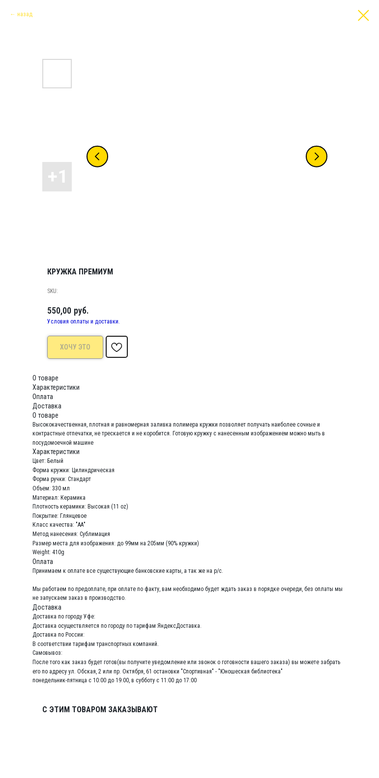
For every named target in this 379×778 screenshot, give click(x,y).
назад (24, 14)
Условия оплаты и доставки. (83, 321)
